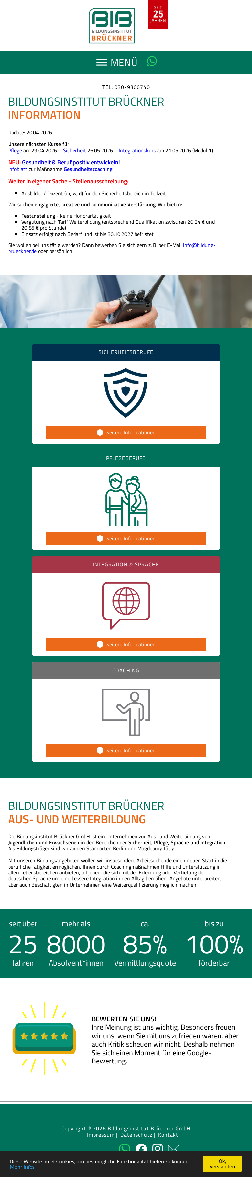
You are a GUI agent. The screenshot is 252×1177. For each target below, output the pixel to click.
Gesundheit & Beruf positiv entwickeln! (71, 162)
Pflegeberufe (126, 458)
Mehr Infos (22, 1167)
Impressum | (102, 1135)
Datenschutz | (138, 1135)
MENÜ (126, 64)
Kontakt (168, 1135)
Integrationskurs (137, 150)
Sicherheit (74, 150)
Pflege (15, 150)
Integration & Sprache (126, 564)
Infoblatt (17, 169)
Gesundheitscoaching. (89, 169)
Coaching (125, 670)
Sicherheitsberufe (126, 352)
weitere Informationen (126, 432)
